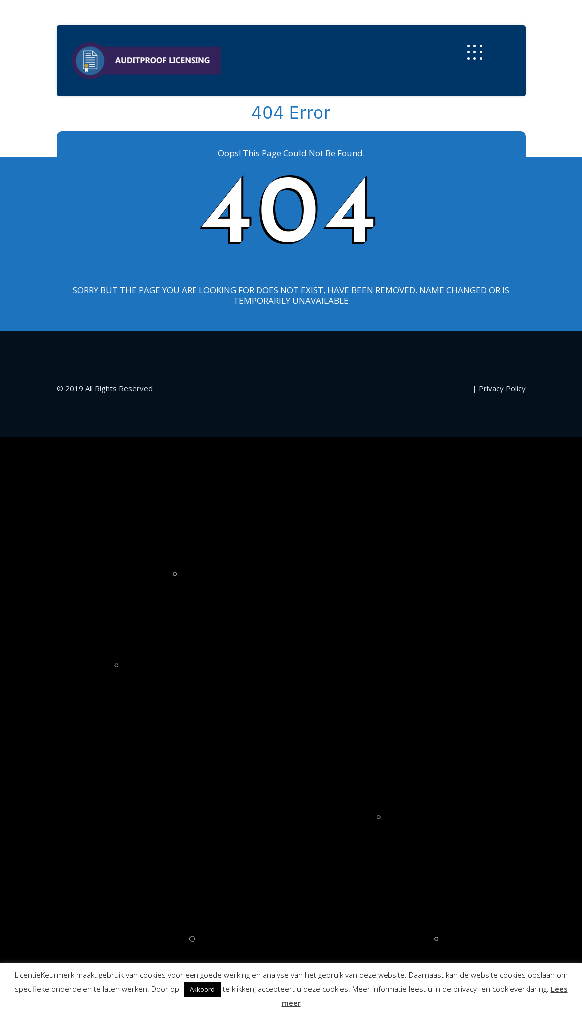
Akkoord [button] (202, 989)
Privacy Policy (502, 388)
